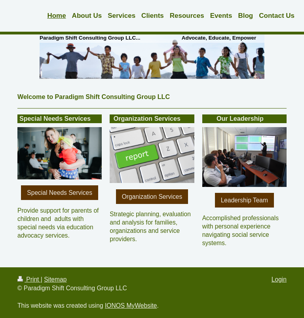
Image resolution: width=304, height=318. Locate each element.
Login (279, 279)
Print (29, 279)
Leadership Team (244, 200)
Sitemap (55, 279)
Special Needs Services (59, 192)
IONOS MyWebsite (131, 305)
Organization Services (152, 196)
